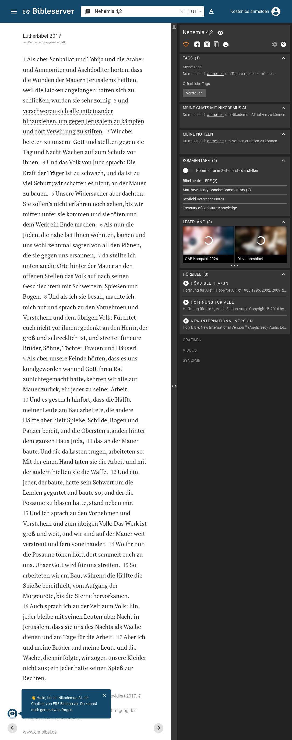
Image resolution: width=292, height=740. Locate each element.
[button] (14, 12)
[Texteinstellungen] (211, 11)
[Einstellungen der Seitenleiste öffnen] (274, 44)
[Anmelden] (275, 11)
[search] (137, 11)
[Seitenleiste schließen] (174, 386)
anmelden (215, 74)
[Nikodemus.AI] (12, 713)
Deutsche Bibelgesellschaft (46, 42)
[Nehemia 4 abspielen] (235, 283)
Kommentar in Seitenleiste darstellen (227, 170)
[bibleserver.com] (48, 12)
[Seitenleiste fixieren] (174, 28)
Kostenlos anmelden (249, 11)
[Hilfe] (283, 44)
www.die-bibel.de (40, 732)
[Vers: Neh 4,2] (220, 33)
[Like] (186, 44)
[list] (235, 194)
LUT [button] (196, 11)
